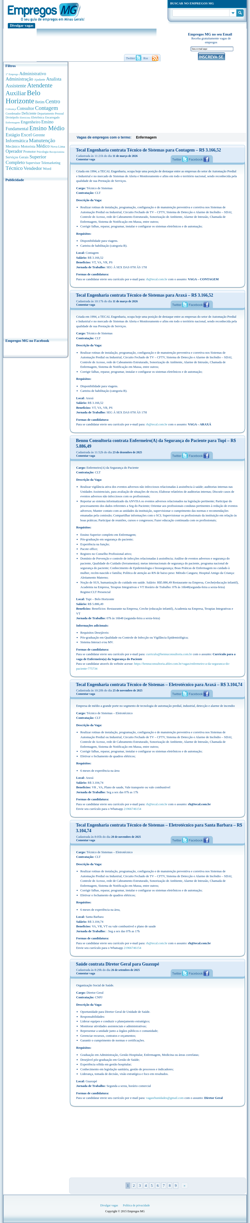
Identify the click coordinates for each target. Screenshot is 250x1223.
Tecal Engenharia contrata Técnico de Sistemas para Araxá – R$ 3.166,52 (144, 295)
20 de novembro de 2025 (126, 837)
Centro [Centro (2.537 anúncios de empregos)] (52, 101)
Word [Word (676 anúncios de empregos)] (47, 168)
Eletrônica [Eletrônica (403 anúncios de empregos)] (37, 117)
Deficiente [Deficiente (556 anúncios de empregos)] (28, 113)
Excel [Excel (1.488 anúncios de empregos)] (26, 134)
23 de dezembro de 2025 (127, 452)
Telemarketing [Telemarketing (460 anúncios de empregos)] (51, 163)
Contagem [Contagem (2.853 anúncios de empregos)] (46, 108)
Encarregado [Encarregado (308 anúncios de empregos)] (52, 117)
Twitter (176, 159)
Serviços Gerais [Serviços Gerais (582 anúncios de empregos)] (17, 157)
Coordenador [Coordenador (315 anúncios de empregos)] (13, 113)
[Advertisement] (35, 258)
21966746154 (132, 809)
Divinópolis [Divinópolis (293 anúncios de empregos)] (12, 117)
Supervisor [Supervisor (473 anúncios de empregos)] (33, 163)
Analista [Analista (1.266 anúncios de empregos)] (53, 79)
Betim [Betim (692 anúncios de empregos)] (39, 102)
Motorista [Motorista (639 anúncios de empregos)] (28, 146)
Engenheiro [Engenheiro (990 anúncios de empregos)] (31, 121)
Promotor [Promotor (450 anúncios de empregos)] (29, 151)
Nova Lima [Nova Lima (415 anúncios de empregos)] (58, 146)
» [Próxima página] (185, 1186)
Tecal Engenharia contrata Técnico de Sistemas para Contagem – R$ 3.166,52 (148, 150)
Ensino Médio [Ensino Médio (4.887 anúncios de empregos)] (46, 128)
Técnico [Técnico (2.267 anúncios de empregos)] (14, 168)
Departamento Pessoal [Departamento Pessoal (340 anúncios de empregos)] (50, 113)
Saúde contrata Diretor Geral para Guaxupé (117, 964)
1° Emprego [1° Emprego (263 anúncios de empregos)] (12, 74)
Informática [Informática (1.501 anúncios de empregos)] (17, 140)
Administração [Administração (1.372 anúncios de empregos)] (19, 79)
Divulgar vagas (21, 25)
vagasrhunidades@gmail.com (165, 1098)
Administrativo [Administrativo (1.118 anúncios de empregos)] (32, 73)
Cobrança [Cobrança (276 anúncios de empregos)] (11, 108)
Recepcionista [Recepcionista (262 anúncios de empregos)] (56, 151)
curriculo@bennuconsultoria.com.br (169, 654)
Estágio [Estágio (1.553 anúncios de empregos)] (13, 134)
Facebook (196, 159)
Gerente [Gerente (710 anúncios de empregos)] (39, 135)
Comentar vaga (85, 159)
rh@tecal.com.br (156, 279)
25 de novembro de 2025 (128, 690)
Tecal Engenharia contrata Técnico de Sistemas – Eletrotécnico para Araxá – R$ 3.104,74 (159, 684)
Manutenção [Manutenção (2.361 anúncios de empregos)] (42, 140)
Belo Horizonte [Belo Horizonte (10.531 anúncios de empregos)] (23, 97)
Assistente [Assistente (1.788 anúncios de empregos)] (16, 85)
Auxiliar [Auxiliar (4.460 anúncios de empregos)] (16, 93)
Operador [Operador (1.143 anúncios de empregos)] (14, 151)
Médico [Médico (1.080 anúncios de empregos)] (43, 146)
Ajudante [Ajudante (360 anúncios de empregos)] (39, 79)
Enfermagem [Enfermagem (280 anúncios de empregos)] (13, 122)
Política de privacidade (136, 1205)
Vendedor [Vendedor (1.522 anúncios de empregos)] (33, 168)
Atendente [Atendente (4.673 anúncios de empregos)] (39, 85)
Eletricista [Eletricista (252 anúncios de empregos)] (25, 117)
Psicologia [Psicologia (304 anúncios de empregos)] (42, 151)
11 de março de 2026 (125, 156)
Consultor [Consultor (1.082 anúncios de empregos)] (25, 108)
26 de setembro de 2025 (125, 970)
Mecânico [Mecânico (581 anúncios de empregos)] (13, 146)
